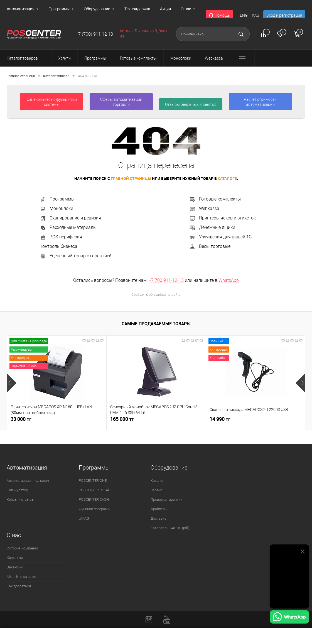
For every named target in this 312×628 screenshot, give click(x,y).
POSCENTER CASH (94, 499)
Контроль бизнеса (58, 246)
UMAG (84, 518)
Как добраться (19, 586)
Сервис (157, 490)
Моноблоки (56, 208)
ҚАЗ (255, 15)
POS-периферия (61, 237)
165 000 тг (122, 419)
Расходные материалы (68, 227)
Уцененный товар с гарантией (76, 255)
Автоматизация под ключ (28, 480)
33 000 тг (21, 419)
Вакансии (15, 567)
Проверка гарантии (166, 499)
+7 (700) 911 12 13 (94, 34)
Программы (61, 9)
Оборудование (99, 9)
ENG (244, 15)
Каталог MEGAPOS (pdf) (170, 528)
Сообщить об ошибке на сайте (156, 294)
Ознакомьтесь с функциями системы (52, 102)
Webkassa (204, 208)
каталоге (227, 178)
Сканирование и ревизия (70, 218)
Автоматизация (23, 9)
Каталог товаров (27, 58)
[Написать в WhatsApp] (289, 617)
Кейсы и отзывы (20, 499)
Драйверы (159, 509)
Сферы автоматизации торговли (121, 102)
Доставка (158, 518)
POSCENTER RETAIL (95, 490)
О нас (188, 9)
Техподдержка (137, 9)
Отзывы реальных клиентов (191, 104)
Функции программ (94, 509)
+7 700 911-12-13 (166, 280)
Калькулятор (17, 490)
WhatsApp (228, 280)
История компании (22, 548)
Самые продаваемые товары (156, 324)
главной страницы (131, 178)
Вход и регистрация (284, 15)
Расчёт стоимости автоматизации (260, 102)
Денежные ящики (212, 227)
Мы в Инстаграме (21, 577)
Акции (165, 9)
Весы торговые (209, 246)
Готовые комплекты (215, 199)
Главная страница (21, 76)
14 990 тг (220, 419)
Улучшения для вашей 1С (220, 237)
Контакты (15, 558)
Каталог (157, 480)
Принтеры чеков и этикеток (222, 218)
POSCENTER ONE (93, 480)
